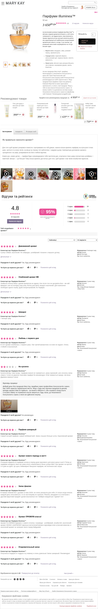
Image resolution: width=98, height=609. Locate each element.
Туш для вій (54, 585)
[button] (9, 406)
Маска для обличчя (45, 582)
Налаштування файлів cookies (71, 606)
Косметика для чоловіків (75, 582)
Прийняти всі (91, 606)
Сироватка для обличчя (59, 582)
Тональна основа (44, 585)
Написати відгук (88, 23)
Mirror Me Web (44, 579)
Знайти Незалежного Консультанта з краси (64, 591)
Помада (62, 585)
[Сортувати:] (61, 240)
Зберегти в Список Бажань (86, 47)
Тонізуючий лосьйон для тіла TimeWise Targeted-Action (67, 107)
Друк (95, 12)
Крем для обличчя (74, 579)
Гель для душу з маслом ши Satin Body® (18, 105)
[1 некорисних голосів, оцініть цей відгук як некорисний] (35, 420)
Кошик (91, 7)
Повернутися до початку (30, 573)
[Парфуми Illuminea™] (20, 37)
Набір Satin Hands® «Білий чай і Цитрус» (90, 105)
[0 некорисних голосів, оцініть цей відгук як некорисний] (35, 267)
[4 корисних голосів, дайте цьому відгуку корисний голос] (28, 476)
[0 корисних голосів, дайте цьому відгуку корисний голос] (28, 267)
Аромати (69, 585)
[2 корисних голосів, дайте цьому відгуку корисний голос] (28, 302)
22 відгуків (75, 23)
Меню (2, 3)
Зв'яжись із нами (62, 579)
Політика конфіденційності (28, 591)
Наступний (68, 573)
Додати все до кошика (89, 98)
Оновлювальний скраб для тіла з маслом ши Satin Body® (42, 107)
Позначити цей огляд (48, 267)
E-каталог (52, 579)
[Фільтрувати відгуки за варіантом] (86, 240)
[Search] (82, 2)
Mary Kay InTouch (44, 591)
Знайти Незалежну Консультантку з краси (69, 7)
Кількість (83, 34)
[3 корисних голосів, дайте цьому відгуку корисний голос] (28, 329)
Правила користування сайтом (9, 591)
